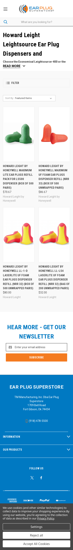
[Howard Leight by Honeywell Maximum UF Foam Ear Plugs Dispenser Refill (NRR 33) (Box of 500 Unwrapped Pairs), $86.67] (54, 134)
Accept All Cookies (36, 544)
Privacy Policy (45, 518)
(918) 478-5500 (36, 420)
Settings (36, 527)
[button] (36, 83)
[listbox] (34, 98)
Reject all (36, 535)
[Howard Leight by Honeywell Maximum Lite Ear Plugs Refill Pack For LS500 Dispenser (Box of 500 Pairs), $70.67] (19, 134)
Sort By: (9, 98)
